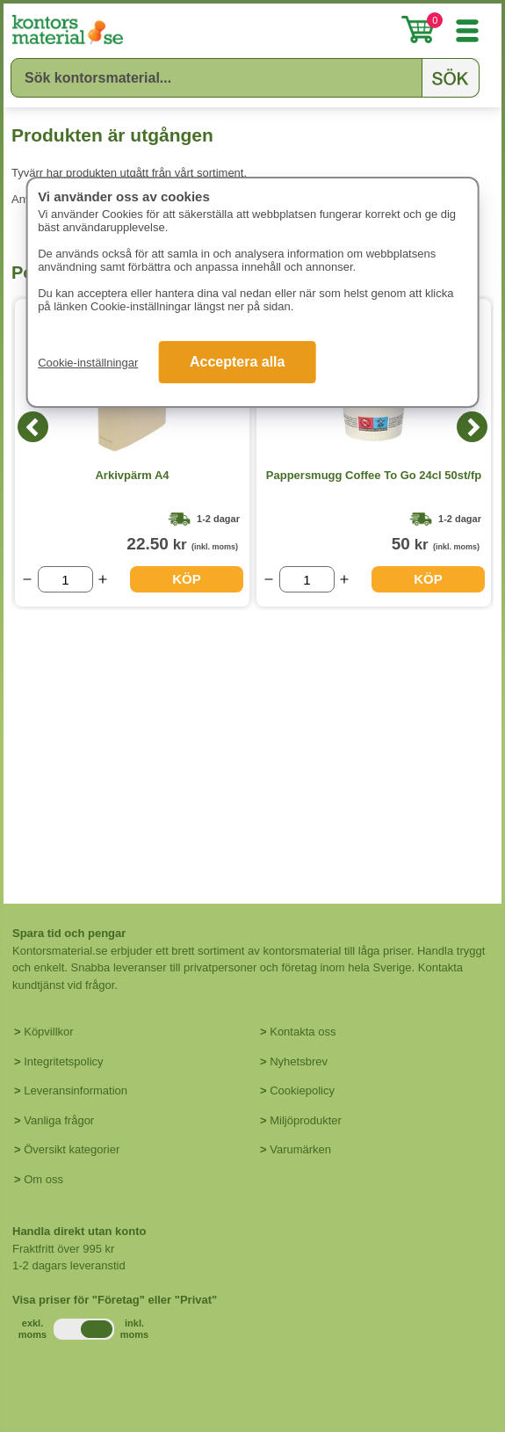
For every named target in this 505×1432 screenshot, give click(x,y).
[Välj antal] (65, 579)
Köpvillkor (48, 1031)
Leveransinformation (75, 1090)
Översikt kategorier (71, 1149)
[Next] (472, 426)
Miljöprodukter (306, 1120)
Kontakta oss (302, 1031)
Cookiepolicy (302, 1090)
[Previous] (33, 426)
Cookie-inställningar (88, 362)
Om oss (43, 1179)
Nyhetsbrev (299, 1061)
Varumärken (300, 1149)
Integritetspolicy (63, 1061)
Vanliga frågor (59, 1120)
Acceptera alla (237, 361)
